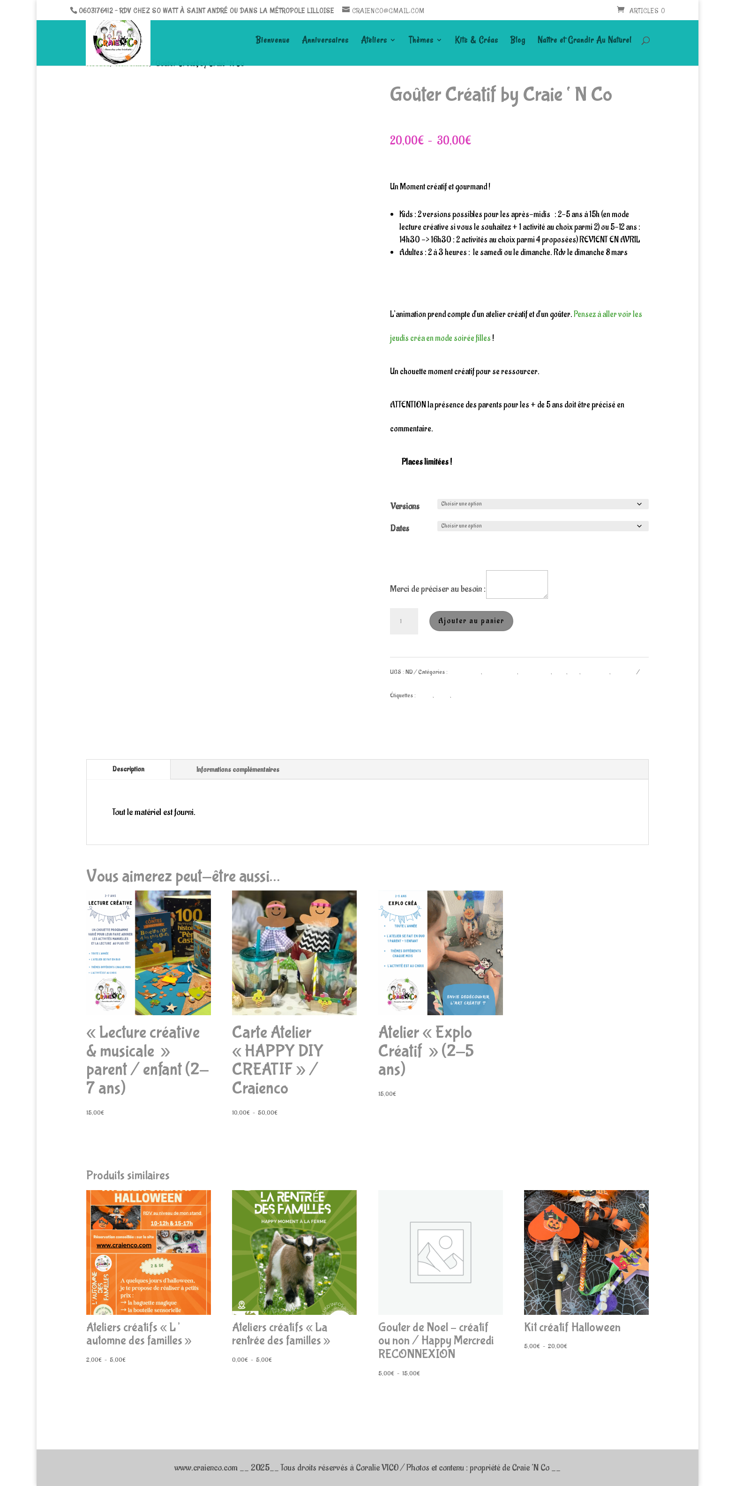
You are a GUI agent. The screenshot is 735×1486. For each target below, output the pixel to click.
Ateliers (374, 41)
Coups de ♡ (535, 672)
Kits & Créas (476, 41)
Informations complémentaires (237, 769)
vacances (624, 672)
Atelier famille (500, 672)
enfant (442, 695)
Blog (517, 41)
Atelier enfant (465, 672)
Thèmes (421, 41)
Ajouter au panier (471, 621)
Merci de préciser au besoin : (438, 589)
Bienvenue (273, 41)
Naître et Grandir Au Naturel (584, 41)
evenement (465, 695)
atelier (425, 695)
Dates (399, 528)
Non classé (595, 672)
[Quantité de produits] (404, 621)
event (560, 672)
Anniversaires (325, 41)
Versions (405, 506)
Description (128, 769)
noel (574, 672)
